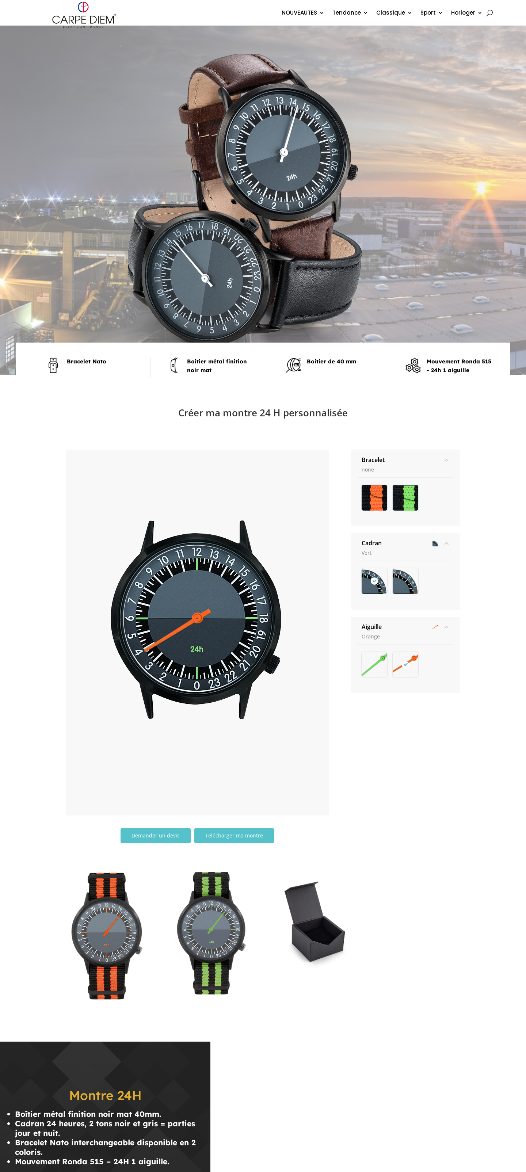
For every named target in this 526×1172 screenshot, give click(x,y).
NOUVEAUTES (299, 13)
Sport (428, 13)
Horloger (463, 13)
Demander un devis (156, 835)
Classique (390, 13)
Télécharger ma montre (234, 835)
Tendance (346, 13)
